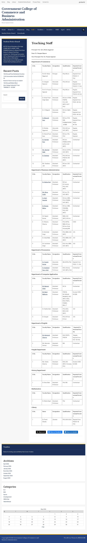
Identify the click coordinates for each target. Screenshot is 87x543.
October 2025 (7, 473)
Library (14, 2)
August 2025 (6, 478)
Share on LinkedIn (72, 432)
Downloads (21, 33)
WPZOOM (81, 538)
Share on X (42, 432)
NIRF (57, 29)
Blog (8, 2)
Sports (5, 494)
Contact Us (46, 2)
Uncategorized (7, 497)
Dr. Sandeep (45, 155)
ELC (4, 490)
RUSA (68, 29)
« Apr (43, 527)
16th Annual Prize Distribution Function (13, 74)
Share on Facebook (55, 432)
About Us (10, 29)
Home (3, 2)
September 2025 (8, 475)
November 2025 (7, 471)
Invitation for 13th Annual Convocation (13, 54)
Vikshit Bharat (7, 501)
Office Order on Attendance (10, 58)
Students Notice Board (24, 2)
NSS (4, 492)
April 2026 (6, 464)
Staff (32, 29)
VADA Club (6, 499)
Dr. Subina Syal (46, 182)
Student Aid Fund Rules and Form (12, 62)
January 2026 (7, 468)
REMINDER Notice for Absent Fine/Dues (14, 50)
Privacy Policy (36, 2)
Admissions (20, 29)
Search (5, 95)
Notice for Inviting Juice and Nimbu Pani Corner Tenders (18, 451)
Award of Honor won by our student (13, 80)
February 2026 (7, 466)
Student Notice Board (8, 33)
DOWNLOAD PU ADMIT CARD (11, 48)
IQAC (63, 29)
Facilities (40, 29)
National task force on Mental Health (13, 60)
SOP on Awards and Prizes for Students (14, 56)
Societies (49, 29)
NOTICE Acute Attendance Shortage (13, 46)
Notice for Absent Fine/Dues (11, 52)
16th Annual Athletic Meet (10, 83)
